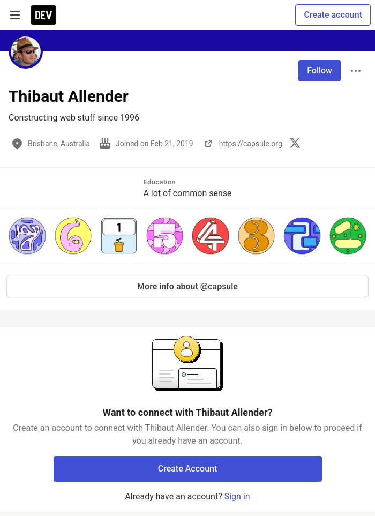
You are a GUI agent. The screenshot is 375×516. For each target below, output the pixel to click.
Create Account (188, 468)
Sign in (237, 496)
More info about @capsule (187, 286)
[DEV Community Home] (43, 15)
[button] (27, 236)
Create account (333, 15)
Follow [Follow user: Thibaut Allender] (319, 70)
